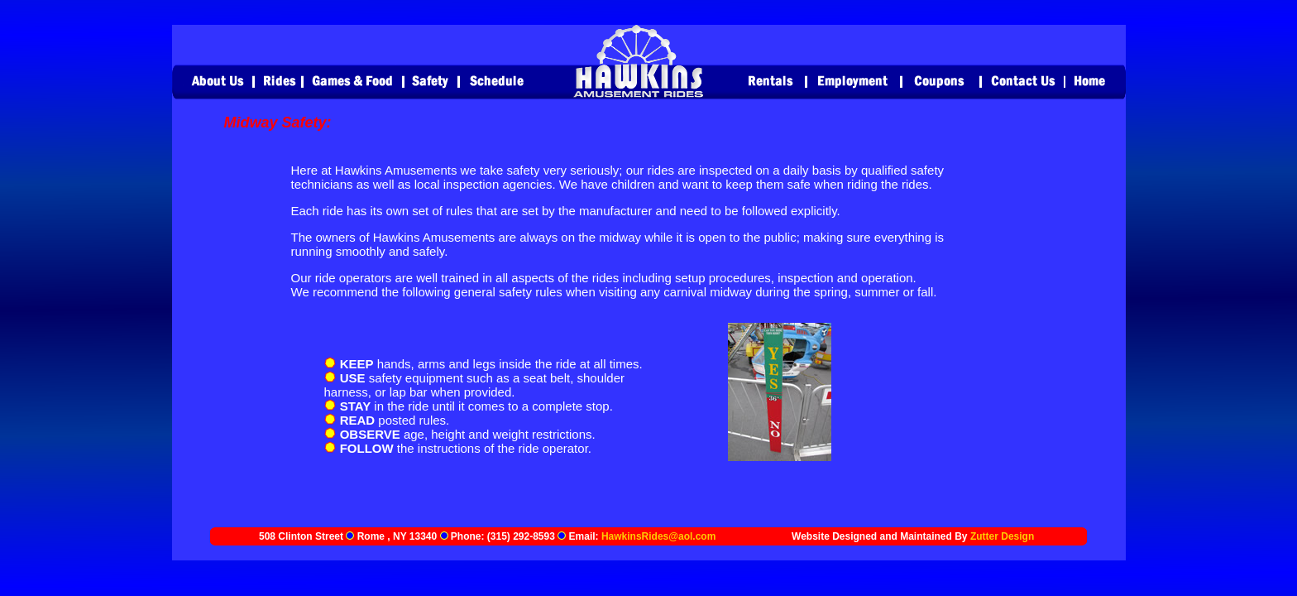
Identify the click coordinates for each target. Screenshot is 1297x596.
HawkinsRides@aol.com (658, 536)
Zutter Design (1002, 536)
